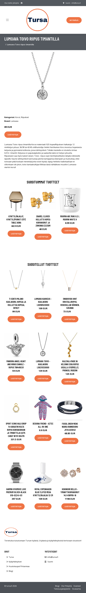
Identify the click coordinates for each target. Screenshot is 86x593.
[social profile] (21, 3)
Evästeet (77, 586)
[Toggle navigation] (7, 20)
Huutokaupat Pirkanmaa (19, 566)
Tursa (11, 557)
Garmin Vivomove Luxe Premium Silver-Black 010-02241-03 (16, 492)
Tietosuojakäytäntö (62, 589)
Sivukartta (76, 589)
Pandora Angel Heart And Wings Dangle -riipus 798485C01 (16, 364)
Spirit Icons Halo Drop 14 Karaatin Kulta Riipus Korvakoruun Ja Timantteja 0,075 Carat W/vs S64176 (16, 429)
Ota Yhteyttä (66, 586)
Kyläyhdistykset (15, 561)
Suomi (68, 3)
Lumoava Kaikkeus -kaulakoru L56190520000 (43, 301)
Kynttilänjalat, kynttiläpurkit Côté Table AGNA (16, 219)
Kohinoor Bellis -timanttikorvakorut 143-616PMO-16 (69, 492)
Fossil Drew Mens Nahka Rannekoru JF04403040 (70, 426)
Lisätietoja (13, 135)
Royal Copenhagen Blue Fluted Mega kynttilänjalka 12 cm (43, 492)
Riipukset (25, 117)
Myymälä (74, 20)
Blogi (11, 571)
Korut (17, 117)
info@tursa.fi (76, 3)
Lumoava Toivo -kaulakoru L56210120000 (43, 364)
